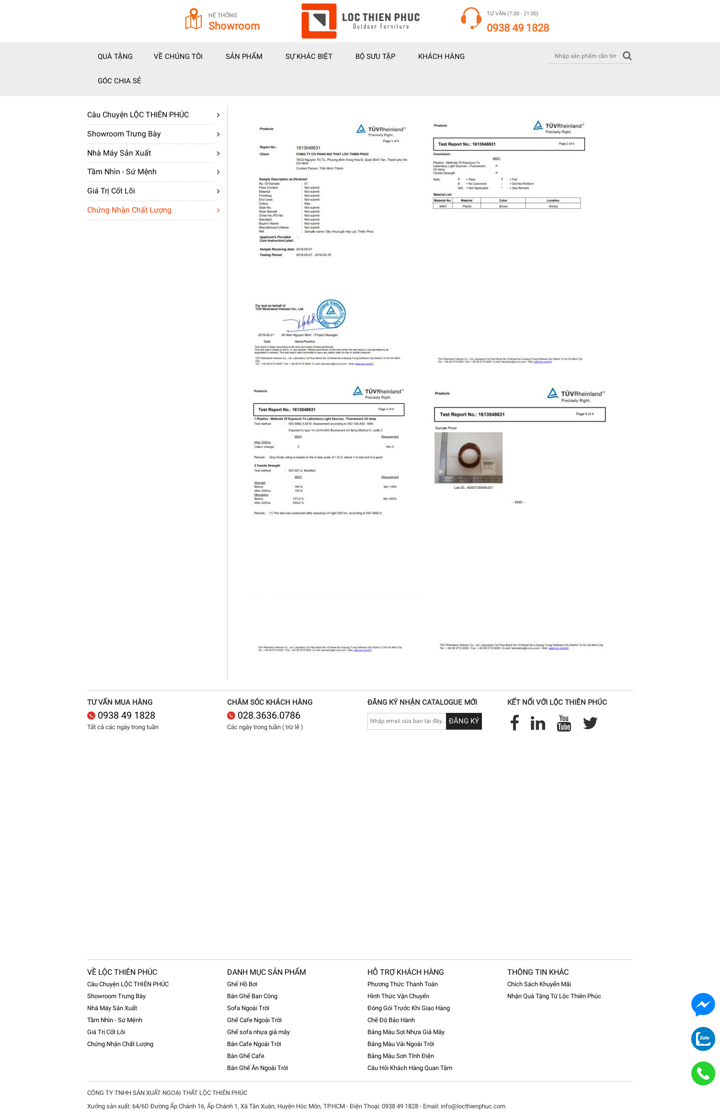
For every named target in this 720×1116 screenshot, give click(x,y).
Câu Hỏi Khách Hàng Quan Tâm (409, 1067)
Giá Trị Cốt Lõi (111, 190)
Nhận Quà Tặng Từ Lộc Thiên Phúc (554, 996)
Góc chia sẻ (119, 81)
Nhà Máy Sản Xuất (119, 153)
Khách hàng (441, 56)
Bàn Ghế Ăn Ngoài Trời (257, 1067)
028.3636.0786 (263, 715)
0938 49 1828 (121, 715)
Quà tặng (115, 56)
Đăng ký (464, 721)
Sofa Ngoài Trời (248, 1008)
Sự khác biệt (309, 56)
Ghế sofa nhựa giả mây (258, 1032)
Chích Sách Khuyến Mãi (539, 984)
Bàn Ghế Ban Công (252, 996)
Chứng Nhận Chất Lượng (129, 209)
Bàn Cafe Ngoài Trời (254, 1044)
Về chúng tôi (178, 56)
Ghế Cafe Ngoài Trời (254, 1020)
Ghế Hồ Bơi (242, 984)
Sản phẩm (244, 56)
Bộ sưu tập (375, 56)
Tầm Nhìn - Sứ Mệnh (122, 171)
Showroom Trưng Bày (124, 133)
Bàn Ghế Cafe (245, 1056)
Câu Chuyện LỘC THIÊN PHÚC (138, 114)
